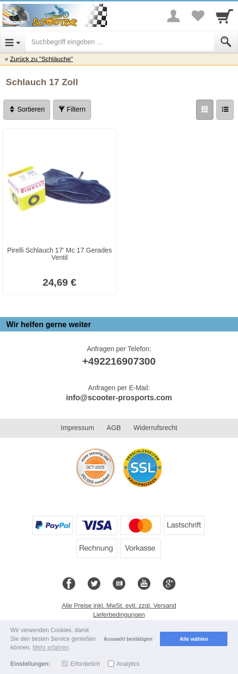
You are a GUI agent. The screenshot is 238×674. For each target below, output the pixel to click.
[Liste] (225, 110)
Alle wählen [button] (194, 639)
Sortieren (27, 109)
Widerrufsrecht (155, 428)
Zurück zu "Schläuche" (41, 59)
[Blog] (119, 584)
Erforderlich (85, 664)
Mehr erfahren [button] (51, 647)
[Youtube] (144, 584)
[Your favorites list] (197, 16)
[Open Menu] (12, 42)
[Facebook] (68, 584)
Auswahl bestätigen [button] (128, 639)
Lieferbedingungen (119, 614)
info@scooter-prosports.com (119, 398)
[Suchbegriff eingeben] (120, 42)
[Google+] (169, 584)
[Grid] (204, 110)
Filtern (72, 109)
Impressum (77, 428)
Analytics (128, 664)
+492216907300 (119, 361)
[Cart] (224, 16)
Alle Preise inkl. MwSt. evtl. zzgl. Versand (119, 605)
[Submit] (226, 42)
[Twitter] (93, 584)
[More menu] (173, 16)
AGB (113, 428)
